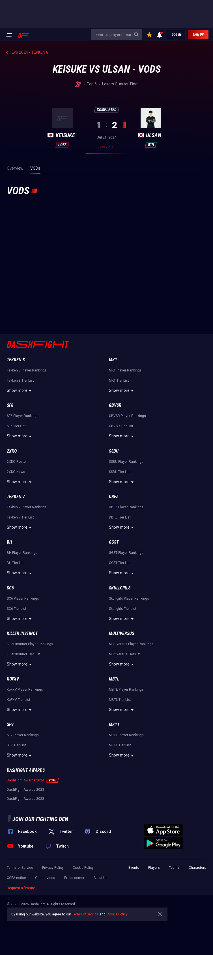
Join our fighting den (40, 819)
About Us (100, 878)
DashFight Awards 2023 (25, 790)
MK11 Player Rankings (126, 735)
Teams (174, 868)
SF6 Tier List (16, 426)
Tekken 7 (16, 496)
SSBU (114, 451)
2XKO (12, 451)
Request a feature (21, 888)
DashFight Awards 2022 (25, 799)
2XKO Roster (17, 462)
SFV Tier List (16, 745)
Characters (197, 868)
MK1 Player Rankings (125, 370)
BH (9, 542)
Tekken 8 (16, 359)
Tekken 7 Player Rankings (27, 507)
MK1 (113, 359)
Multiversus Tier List (125, 654)
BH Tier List (16, 563)
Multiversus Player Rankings (131, 644)
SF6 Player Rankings (22, 416)
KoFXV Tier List (18, 700)
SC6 (10, 588)
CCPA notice (16, 878)
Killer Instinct (22, 633)
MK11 (114, 724)
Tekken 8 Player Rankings (27, 370)
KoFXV (13, 679)
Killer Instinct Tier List (23, 654)
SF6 (10, 405)
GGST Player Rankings (126, 553)
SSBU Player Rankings (126, 462)
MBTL (114, 679)
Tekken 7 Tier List (20, 517)
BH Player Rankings (22, 553)
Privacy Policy (53, 868)
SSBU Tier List (120, 472)
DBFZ (113, 496)
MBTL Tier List (120, 700)
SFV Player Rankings (23, 735)
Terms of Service (20, 868)
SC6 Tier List (16, 609)
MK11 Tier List (120, 745)
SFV (10, 724)
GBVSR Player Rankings (127, 416)
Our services (45, 878)
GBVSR (115, 405)
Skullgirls (119, 588)
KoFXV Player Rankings (25, 690)
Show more (20, 391)
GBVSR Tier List (121, 426)
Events (133, 868)
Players (154, 868)
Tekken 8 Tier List (20, 381)
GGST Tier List (120, 563)
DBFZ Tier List (120, 517)
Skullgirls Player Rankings (129, 598)
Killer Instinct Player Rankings (30, 644)
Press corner (74, 878)
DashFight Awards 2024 (25, 780)
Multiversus (121, 633)
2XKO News (16, 472)
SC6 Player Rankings (23, 598)
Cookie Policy (83, 868)
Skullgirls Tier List (122, 609)
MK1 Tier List (119, 381)
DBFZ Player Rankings (126, 507)
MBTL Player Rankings (126, 690)
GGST (114, 542)
